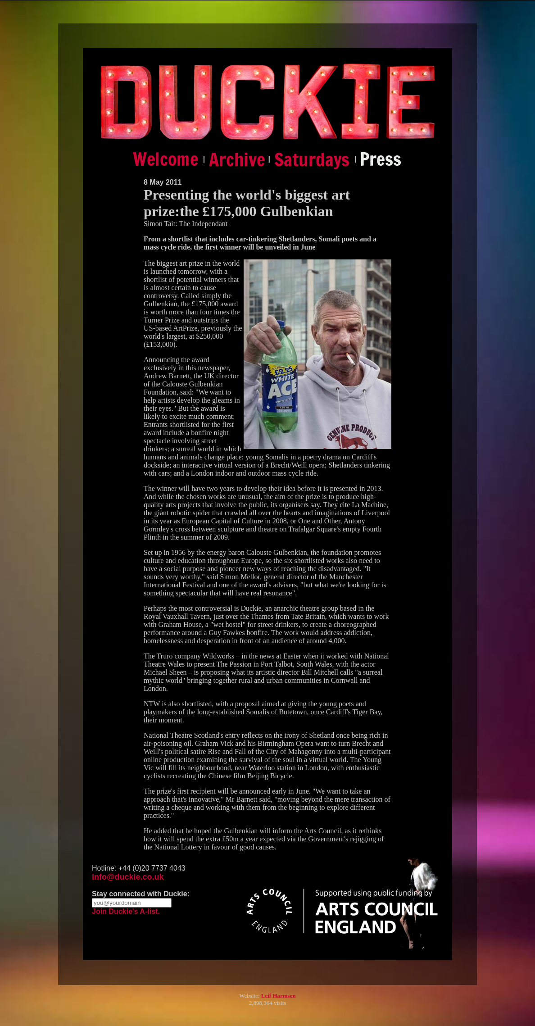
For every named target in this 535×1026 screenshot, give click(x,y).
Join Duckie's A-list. (126, 911)
